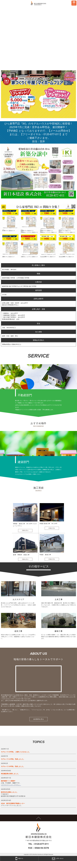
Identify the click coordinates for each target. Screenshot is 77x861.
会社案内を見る (38, 719)
